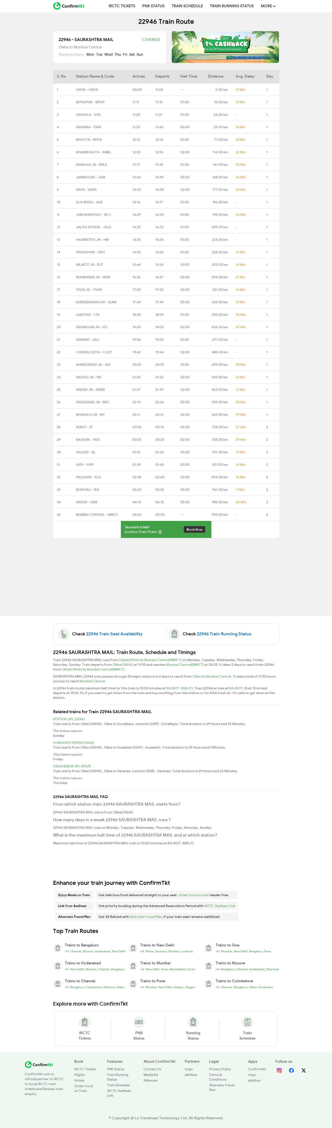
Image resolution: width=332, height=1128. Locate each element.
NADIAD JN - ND (88, 377)
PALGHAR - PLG (88, 477)
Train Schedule (187, 6)
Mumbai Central (219, 676)
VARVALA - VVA (88, 115)
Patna (149, 951)
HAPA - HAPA (86, 189)
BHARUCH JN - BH (90, 414)
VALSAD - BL (85, 452)
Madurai (109, 987)
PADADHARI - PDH (90, 252)
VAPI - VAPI (85, 464)
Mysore (88, 951)
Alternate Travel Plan (146, 917)
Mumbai (174, 951)
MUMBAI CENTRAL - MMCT (97, 514)
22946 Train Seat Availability (114, 634)
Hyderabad (102, 951)
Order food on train (193, 895)
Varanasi (161, 951)
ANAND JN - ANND (90, 389)
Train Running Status (232, 6)
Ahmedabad (177, 969)
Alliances (150, 1080)
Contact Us (152, 1069)
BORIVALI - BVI (87, 489)
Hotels (79, 1080)
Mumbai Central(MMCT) (163, 660)
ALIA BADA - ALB (89, 202)
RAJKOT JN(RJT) (179, 688)
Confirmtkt (257, 1069)
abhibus (191, 1075)
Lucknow (187, 951)
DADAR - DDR (86, 502)
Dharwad (272, 969)
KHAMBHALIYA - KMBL (93, 152)
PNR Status (153, 6)
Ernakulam (266, 987)
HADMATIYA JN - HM (92, 239)
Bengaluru (256, 951)
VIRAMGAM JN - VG (91, 327)
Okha (197, 676)
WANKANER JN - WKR (93, 277)
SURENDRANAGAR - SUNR (96, 302)
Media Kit (150, 1075)
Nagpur (190, 987)
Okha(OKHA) (129, 660)
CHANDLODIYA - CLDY (94, 352)
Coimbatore (94, 987)
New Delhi (119, 951)
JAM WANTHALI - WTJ (93, 214)
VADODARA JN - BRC (93, 402)
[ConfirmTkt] (39, 1064)
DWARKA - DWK (88, 127)
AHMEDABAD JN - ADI (93, 364)
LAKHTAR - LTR (87, 314)
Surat (191, 969)
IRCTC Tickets (122, 6)
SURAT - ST (84, 427)
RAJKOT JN (238, 688)
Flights (79, 1075)
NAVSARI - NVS (87, 439)
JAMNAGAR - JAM (90, 177)
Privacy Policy (220, 1069)
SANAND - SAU (87, 339)
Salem (120, 987)
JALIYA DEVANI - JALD (93, 227)
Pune (267, 951)
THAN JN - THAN (89, 289)
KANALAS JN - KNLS (91, 164)
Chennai (75, 951)
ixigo (189, 1069)
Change (151, 39)
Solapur (179, 987)
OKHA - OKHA (87, 90)
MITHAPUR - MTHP (90, 102)
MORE (268, 6)
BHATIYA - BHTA (89, 140)
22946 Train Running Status (224, 634)
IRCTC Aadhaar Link (219, 906)
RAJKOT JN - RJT (89, 264)
